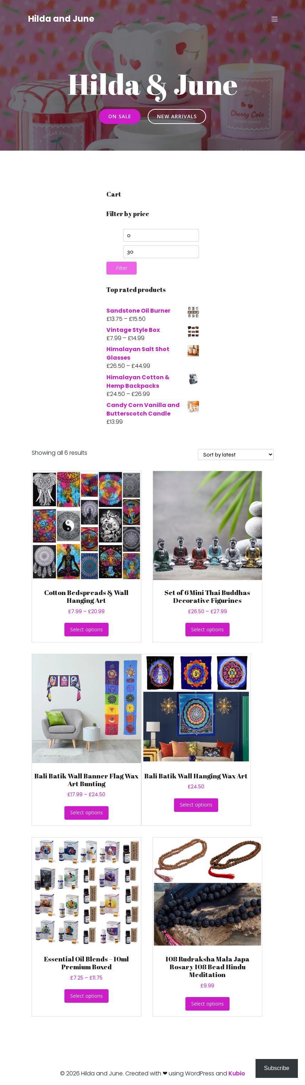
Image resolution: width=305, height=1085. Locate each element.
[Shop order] (236, 454)
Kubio (236, 1073)
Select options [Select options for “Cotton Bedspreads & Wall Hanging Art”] (86, 629)
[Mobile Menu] (275, 20)
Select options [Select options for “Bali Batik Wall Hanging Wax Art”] (196, 804)
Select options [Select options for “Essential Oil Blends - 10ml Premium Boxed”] (86, 995)
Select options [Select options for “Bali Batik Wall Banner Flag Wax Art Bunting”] (86, 812)
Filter (121, 268)
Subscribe (276, 1068)
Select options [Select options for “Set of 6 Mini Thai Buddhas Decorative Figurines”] (207, 629)
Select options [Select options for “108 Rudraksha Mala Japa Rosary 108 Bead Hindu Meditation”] (207, 1003)
